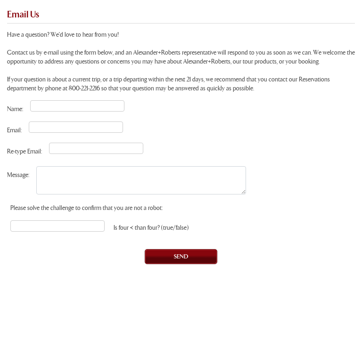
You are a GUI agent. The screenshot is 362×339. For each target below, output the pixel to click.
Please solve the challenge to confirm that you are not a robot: (86, 208)
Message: (18, 175)
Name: (15, 109)
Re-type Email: (24, 151)
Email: (14, 130)
